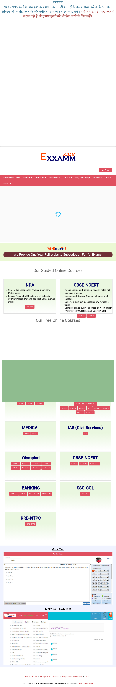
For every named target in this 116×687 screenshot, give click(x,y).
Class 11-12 (94, 464)
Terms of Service (31, 676)
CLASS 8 (46, 468)
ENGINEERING (54, 177)
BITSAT (73, 408)
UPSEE (82, 408)
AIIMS (27, 433)
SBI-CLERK (46, 494)
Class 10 (40, 403)
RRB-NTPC (31, 524)
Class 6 (21, 403)
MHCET (80, 412)
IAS (85, 433)
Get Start (30, 307)
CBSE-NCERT (40, 177)
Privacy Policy (45, 676)
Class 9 (30, 403)
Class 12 (91, 316)
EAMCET (89, 412)
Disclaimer (56, 676)
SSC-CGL (85, 494)
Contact (87, 676)
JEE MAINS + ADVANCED (85, 404)
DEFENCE (27, 177)
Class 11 (81, 316)
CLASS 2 (25, 464)
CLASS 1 (15, 464)
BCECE (96, 408)
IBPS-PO (14, 494)
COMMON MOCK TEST (11, 177)
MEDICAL (68, 177)
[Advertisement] (58, 130)
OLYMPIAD (97, 177)
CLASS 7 (36, 468)
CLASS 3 (36, 464)
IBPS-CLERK (34, 494)
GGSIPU (106, 408)
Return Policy (77, 676)
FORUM (108, 177)
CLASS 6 (25, 468)
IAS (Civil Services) (82, 177)
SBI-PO (23, 494)
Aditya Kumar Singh (86, 683)
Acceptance (66, 676)
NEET (34, 433)
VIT (89, 408)
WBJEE (64, 408)
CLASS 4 (46, 464)
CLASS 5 (15, 468)
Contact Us (7, 183)
